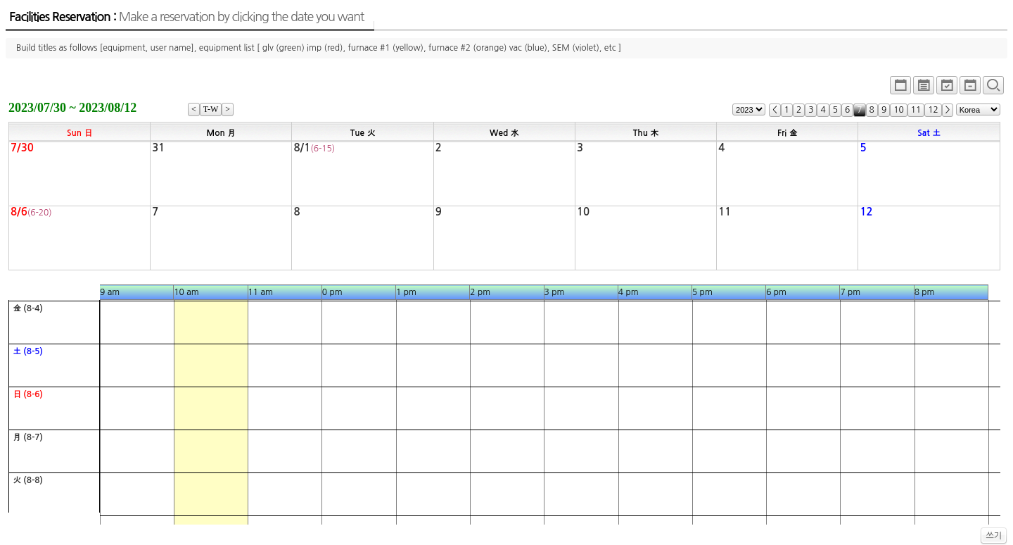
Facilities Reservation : (186, 17)
